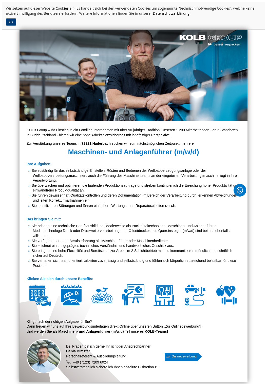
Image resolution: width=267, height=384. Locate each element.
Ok (11, 22)
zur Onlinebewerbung (181, 356)
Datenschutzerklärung (171, 13)
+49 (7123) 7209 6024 (87, 362)
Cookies (62, 8)
